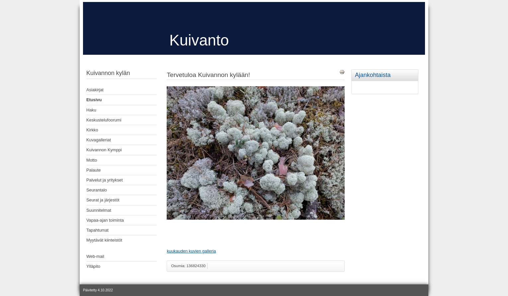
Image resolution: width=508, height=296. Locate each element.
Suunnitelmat (98, 210)
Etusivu (94, 99)
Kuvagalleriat (98, 139)
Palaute (93, 170)
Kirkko (92, 129)
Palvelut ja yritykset (104, 180)
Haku (91, 110)
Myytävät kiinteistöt (104, 240)
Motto (91, 160)
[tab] (417, 70)
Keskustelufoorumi (103, 119)
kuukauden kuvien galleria (191, 251)
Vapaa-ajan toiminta (105, 220)
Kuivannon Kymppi (104, 149)
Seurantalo (96, 189)
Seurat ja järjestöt (103, 199)
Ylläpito (93, 266)
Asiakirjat (95, 89)
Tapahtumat (97, 230)
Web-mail (95, 256)
